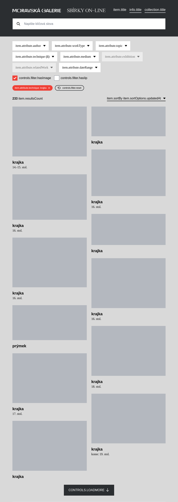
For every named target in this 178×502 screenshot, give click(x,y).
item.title (119, 10)
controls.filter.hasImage (35, 78)
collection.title (155, 10)
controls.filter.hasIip (74, 78)
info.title (135, 10)
